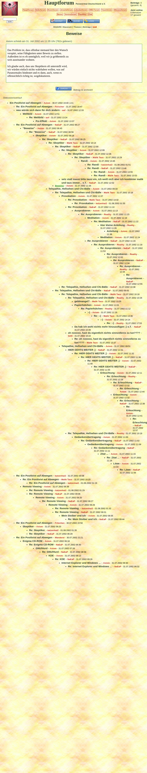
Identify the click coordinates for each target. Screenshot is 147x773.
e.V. (104, 4)
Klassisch (67, 27)
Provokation (68, 196)
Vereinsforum (70, 14)
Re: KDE (60, 559)
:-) (101, 319)
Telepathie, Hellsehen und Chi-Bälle (69, 188)
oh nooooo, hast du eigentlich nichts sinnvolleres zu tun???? (104, 332)
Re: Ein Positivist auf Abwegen (34, 106)
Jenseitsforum (66, 10)
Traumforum (106, 10)
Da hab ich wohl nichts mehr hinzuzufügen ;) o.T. (103, 326)
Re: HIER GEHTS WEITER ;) (90, 353)
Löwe (116, 463)
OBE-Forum (94, 10)
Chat (90, 14)
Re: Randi (93, 164)
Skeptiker (41, 135)
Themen (77, 27)
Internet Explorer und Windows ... (81, 562)
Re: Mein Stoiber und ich (82, 519)
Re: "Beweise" (37, 132)
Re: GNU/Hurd (50, 551)
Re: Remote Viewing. (67, 508)
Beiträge (87, 27)
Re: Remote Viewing (41, 490)
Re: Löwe (125, 469)
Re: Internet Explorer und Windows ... (90, 566)
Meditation (93, 217)
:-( (88, 312)
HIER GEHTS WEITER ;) (82, 349)
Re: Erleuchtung (116, 376)
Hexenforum (53, 10)
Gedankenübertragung (87, 437)
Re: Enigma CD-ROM (41, 544)
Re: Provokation (77, 199)
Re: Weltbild (36, 117)
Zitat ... (104, 453)
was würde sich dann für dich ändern (38, 110)
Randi (84, 160)
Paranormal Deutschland (88, 4)
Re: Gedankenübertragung (96, 440)
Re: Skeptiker (50, 139)
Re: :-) (110, 323)
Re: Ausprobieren (91, 214)
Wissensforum (120, 10)
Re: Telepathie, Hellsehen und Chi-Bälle (78, 192)
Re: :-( (97, 315)
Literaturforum (81, 10)
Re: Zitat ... (113, 457)
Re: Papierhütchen (92, 308)
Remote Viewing (32, 486)
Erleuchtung (107, 372)
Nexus (60, 14)
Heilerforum (40, 10)
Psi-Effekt (41, 121)
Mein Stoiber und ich (73, 515)
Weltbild (27, 113)
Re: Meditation (102, 221)
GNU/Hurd (41, 548)
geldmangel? (82, 301)
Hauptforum (28, 10)
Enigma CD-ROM (32, 541)
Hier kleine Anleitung (112, 225)
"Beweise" (29, 128)
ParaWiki (82, 14)
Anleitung (112, 231)
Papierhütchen (83, 305)
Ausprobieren (82, 210)
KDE (51, 555)
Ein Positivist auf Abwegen (25, 102)
